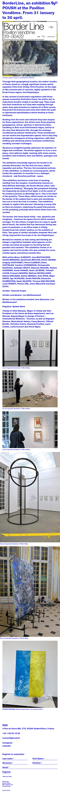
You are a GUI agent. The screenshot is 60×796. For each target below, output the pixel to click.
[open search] (52, 3)
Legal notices (6, 790)
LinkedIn (6, 745)
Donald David (6, 786)
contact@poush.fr (11, 737)
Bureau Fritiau (6, 783)
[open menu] (56, 3)
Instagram (7, 742)
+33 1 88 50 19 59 (11, 733)
